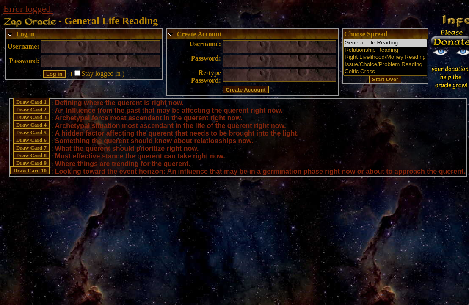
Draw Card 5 (31, 133)
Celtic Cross (385, 71)
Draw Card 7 (31, 148)
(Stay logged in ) (97, 73)
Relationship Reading (385, 50)
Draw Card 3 (31, 117)
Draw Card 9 (31, 163)
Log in (25, 34)
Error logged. (28, 8)
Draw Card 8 (31, 155)
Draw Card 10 (30, 171)
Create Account (199, 34)
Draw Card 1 (31, 102)
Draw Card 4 (31, 125)
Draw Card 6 (31, 140)
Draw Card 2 (31, 110)
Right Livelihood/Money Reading (385, 57)
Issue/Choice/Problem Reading (385, 64)
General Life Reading (385, 43)
